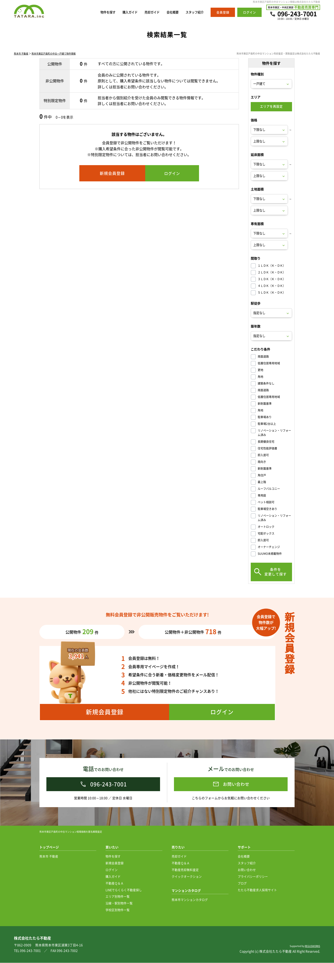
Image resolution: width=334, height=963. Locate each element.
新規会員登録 (115, 863)
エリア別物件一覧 (118, 896)
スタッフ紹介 (193, 12)
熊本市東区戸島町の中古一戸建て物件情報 (54, 54)
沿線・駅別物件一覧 (119, 903)
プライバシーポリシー (253, 876)
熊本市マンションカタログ (190, 900)
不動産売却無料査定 (185, 870)
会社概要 (169, 12)
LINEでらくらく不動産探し (124, 890)
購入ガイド (122, 12)
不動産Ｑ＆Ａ (115, 883)
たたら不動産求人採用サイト (257, 890)
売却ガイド (146, 12)
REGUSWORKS (312, 946)
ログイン (112, 870)
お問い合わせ (247, 870)
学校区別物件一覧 (118, 910)
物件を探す (97, 12)
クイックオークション (187, 876)
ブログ (242, 883)
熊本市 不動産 (21, 54)
